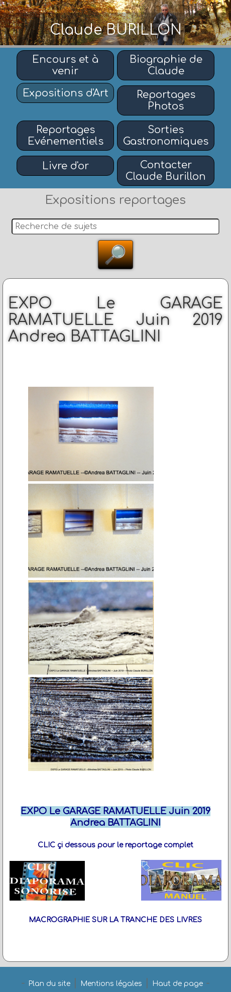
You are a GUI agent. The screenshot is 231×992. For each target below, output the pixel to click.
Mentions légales (111, 983)
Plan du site (49, 983)
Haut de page (177, 983)
